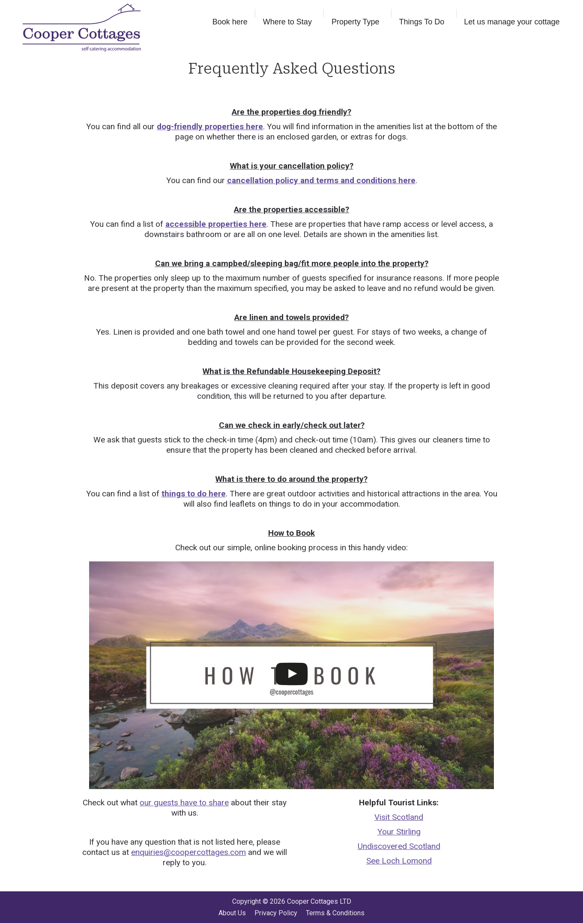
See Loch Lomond (399, 861)
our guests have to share (184, 802)
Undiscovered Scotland (399, 846)
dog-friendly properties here (210, 126)
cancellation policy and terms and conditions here (321, 180)
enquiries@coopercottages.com (188, 852)
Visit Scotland (398, 817)
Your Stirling (399, 832)
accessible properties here (215, 224)
